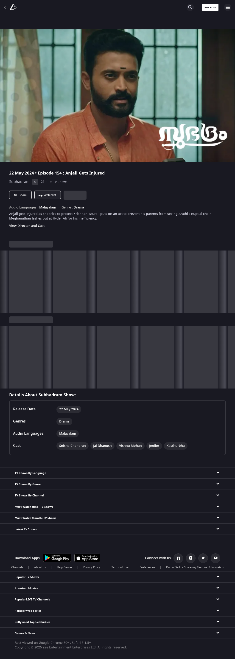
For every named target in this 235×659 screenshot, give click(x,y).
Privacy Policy (92, 567)
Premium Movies (26, 588)
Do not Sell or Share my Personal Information (195, 567)
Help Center (64, 567)
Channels (17, 567)
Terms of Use (120, 567)
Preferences (147, 567)
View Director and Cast (27, 225)
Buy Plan (210, 7)
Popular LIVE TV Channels (32, 599)
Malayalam (47, 207)
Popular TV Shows (27, 577)
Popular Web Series (28, 610)
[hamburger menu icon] (227, 7)
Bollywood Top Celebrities (32, 622)
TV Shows (60, 182)
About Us (40, 567)
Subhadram (19, 182)
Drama (79, 207)
